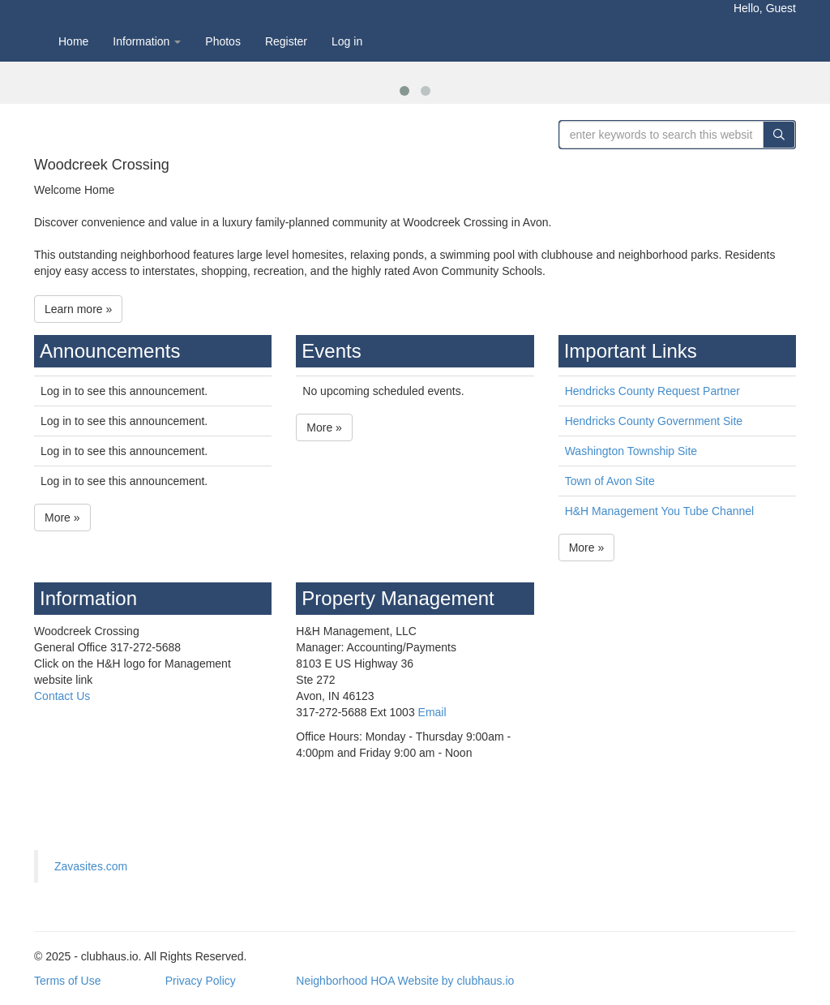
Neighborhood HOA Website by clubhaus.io (405, 980)
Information (147, 41)
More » (62, 517)
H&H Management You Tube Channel (660, 511)
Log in (347, 41)
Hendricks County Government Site (653, 420)
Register (286, 41)
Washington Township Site (631, 451)
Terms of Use (67, 980)
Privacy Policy (200, 980)
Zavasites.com (90, 866)
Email (432, 712)
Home (73, 41)
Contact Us (62, 695)
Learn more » (78, 309)
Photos (223, 41)
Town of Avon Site (610, 481)
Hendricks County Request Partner (652, 390)
